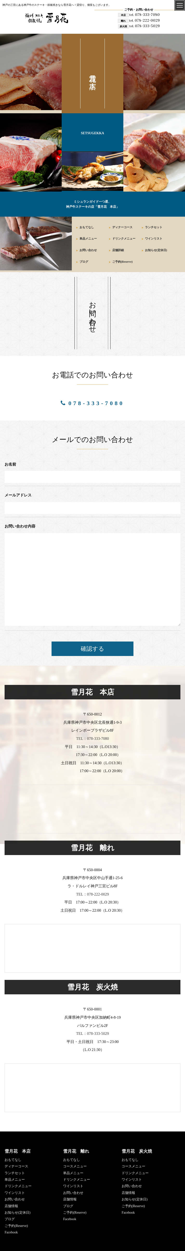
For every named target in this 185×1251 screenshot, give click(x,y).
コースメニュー (75, 1166)
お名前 (10, 464)
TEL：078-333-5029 (92, 1033)
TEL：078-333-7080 (92, 738)
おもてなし (86, 227)
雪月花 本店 (18, 1151)
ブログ (83, 261)
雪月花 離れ (76, 1151)
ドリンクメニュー (123, 238)
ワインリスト (153, 238)
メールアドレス (18, 495)
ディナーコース (122, 227)
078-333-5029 (144, 26)
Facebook (11, 1232)
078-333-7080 (144, 14)
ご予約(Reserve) (122, 261)
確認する (92, 649)
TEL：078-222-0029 (92, 894)
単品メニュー (88, 238)
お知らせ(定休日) (156, 250)
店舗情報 (11, 1206)
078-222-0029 (144, 20)
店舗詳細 (118, 250)
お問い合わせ (88, 250)
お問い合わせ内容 (20, 526)
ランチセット (153, 227)
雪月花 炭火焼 (137, 1151)
